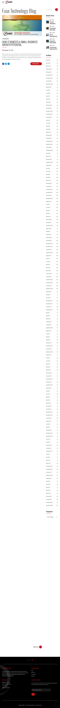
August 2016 (48, 330)
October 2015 (49, 348)
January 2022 (48, 186)
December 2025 (49, 75)
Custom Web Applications (6, 684)
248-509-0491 (6, 668)
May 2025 (48, 96)
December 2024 (49, 111)
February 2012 (49, 445)
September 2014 (49, 385)
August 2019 (48, 255)
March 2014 (48, 403)
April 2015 (48, 367)
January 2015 (48, 376)
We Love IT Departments (52, 22)
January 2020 (48, 240)
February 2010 (49, 496)
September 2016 (49, 327)
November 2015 (49, 345)
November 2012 (49, 433)
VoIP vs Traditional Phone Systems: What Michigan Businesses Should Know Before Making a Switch (54, 35)
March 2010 (48, 493)
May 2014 (48, 397)
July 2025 (48, 90)
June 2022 (48, 171)
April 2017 (48, 315)
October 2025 (49, 81)
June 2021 (48, 207)
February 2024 (49, 135)
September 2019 (49, 252)
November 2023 (49, 144)
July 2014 (48, 391)
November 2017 (49, 303)
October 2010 (49, 472)
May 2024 (48, 126)
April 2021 (48, 213)
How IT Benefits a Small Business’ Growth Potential (20, 43)
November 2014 (49, 379)
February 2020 (49, 237)
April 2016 (48, 339)
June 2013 (48, 424)
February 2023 (49, 159)
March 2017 (48, 318)
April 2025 (48, 99)
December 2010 (49, 466)
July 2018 (48, 294)
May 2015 (48, 363)
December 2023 (49, 141)
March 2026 (48, 66)
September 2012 (49, 436)
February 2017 (49, 321)
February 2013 (49, 430)
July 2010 (48, 481)
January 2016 (48, 342)
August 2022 (48, 165)
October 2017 (49, 306)
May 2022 (48, 174)
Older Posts (35, 647)
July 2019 (48, 258)
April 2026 (48, 63)
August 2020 (48, 228)
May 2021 (48, 210)
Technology (5, 39)
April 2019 (48, 267)
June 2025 (48, 93)
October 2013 (49, 418)
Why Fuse (33, 672)
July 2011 (48, 454)
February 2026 (49, 69)
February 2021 (49, 219)
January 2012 (48, 448)
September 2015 (49, 351)
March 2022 (48, 180)
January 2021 (48, 222)
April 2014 (48, 400)
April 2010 (48, 490)
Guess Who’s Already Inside (53, 42)
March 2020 (48, 234)
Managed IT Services (6, 682)
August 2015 (48, 354)
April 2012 (48, 442)
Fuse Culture (33, 674)
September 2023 (49, 150)
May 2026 (48, 60)
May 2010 (48, 487)
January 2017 (48, 324)
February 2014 (49, 406)
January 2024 (48, 138)
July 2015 (48, 357)
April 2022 (48, 177)
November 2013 (49, 415)
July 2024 (48, 120)
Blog (32, 670)
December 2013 (49, 412)
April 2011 (48, 460)
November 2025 (49, 78)
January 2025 (48, 108)
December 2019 (49, 243)
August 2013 (48, 421)
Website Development (6, 687)
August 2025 (48, 87)
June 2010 (48, 484)
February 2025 (49, 105)
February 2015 (49, 372)
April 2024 (48, 129)
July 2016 (48, 333)
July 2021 (48, 204)
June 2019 (48, 261)
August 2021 (48, 201)
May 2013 (48, 427)
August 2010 (48, 478)
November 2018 (49, 282)
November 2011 (49, 451)
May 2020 (48, 231)
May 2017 (48, 312)
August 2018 (48, 291)
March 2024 (48, 132)
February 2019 (49, 273)
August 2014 (48, 388)
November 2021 (49, 192)
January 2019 (48, 276)
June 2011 (48, 457)
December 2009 (49, 502)
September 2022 (49, 162)
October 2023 (49, 147)
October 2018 (49, 285)
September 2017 (49, 309)
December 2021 (49, 189)
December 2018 (49, 279)
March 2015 (48, 369)
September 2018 (49, 288)
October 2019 (49, 249)
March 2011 (48, 463)
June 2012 (48, 439)
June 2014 (48, 394)
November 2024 (49, 114)
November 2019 (49, 246)
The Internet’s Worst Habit (53, 29)
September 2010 (49, 475)
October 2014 (49, 382)
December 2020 (49, 225)
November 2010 (49, 469)
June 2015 (48, 360)
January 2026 (48, 72)
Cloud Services (5, 685)
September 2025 (49, 84)
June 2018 (48, 297)
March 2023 (48, 156)
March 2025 (48, 102)
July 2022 (48, 168)
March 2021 (48, 216)
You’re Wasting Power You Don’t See (53, 48)
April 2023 (48, 153)
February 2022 (49, 183)
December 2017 (49, 300)
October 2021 (49, 195)
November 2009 (49, 505)
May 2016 (48, 336)
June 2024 (48, 123)
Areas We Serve (39, 705)
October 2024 (49, 117)
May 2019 (48, 264)
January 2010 (48, 499)
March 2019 (48, 270)
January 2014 (48, 409)
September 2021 (49, 198)
